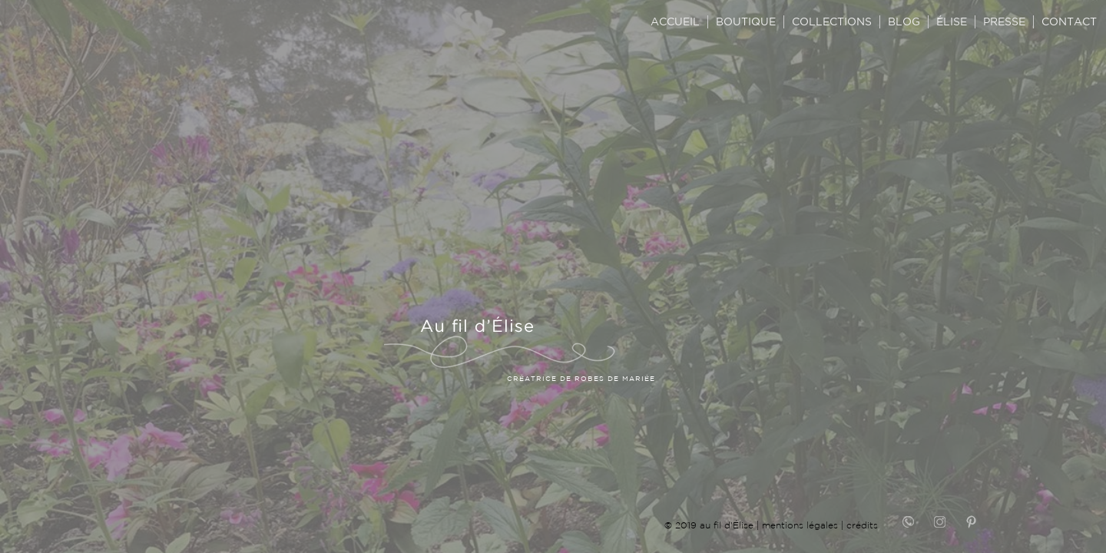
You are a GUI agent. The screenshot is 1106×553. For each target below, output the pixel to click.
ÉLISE (951, 21)
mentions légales (800, 525)
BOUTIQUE (746, 21)
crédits (862, 525)
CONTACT (1069, 21)
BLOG (904, 21)
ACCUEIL (675, 21)
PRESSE (1004, 21)
